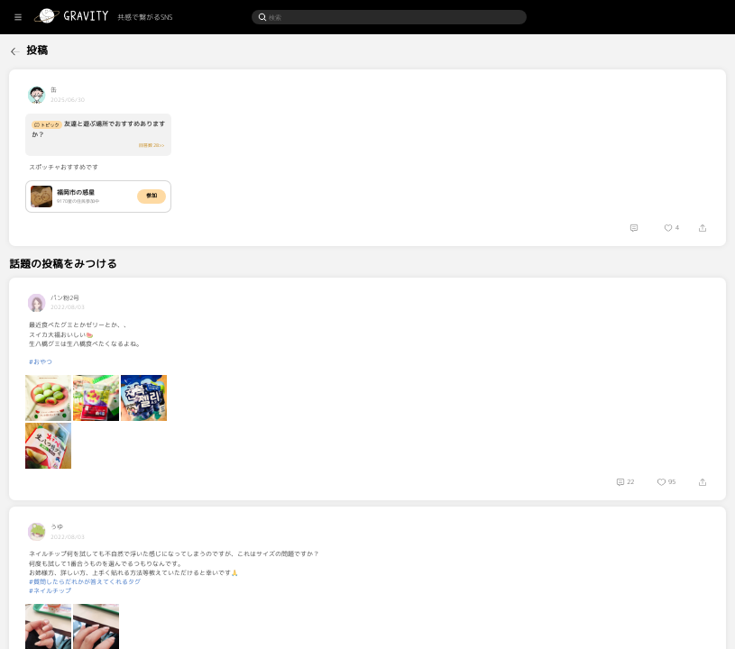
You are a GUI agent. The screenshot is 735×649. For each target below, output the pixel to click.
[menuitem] (46, 48)
